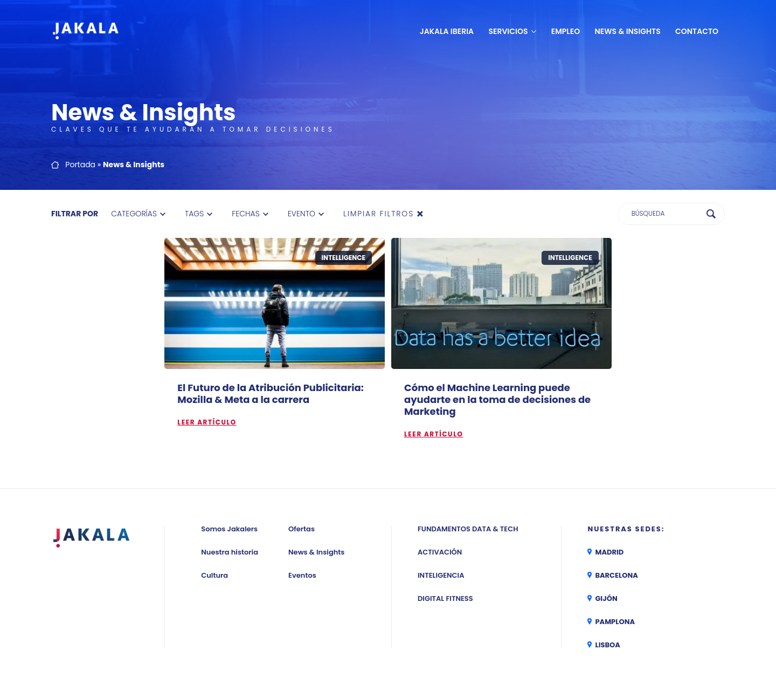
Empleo (565, 31)
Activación (440, 552)
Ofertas (301, 529)
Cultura (214, 575)
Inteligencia (441, 575)
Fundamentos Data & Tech (468, 529)
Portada (80, 164)
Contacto (696, 31)
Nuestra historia (229, 552)
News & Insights (628, 31)
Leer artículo (206, 422)
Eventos (302, 575)
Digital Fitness (445, 598)
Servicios (508, 31)
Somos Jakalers (229, 529)
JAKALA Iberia (447, 31)
